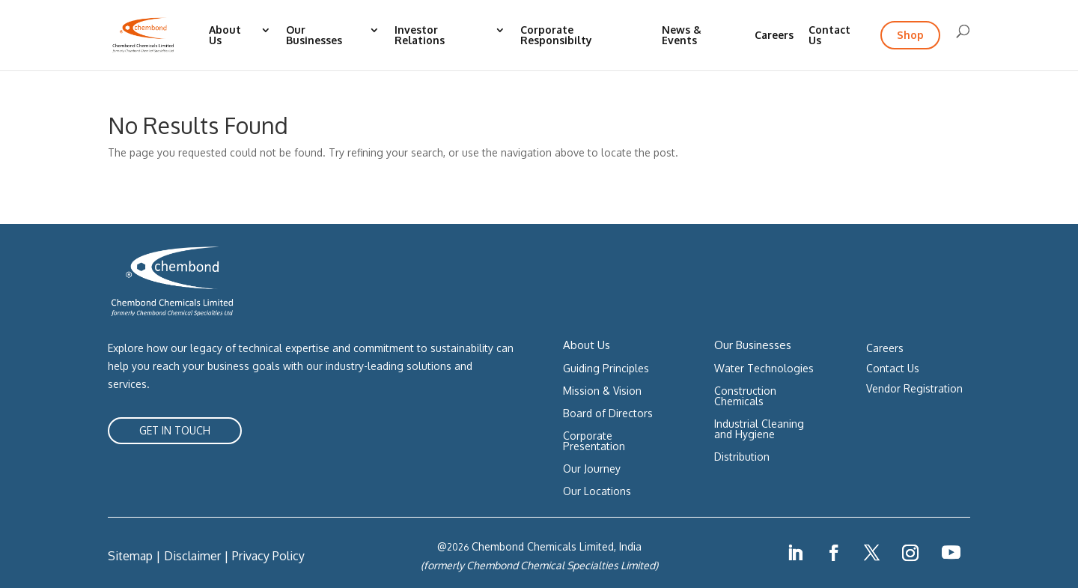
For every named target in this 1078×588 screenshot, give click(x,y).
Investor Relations (420, 35)
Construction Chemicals (745, 396)
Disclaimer (192, 555)
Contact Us (829, 35)
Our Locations (597, 491)
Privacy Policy (268, 555)
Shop (910, 35)
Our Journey (592, 469)
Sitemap (130, 555)
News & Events (681, 35)
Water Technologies (764, 369)
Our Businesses (314, 35)
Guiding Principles (606, 369)
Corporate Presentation (594, 441)
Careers (774, 35)
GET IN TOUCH (174, 430)
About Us (225, 35)
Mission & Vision (602, 391)
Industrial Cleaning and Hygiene (759, 429)
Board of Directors (608, 413)
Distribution (742, 457)
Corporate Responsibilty (556, 35)
